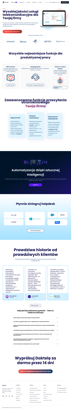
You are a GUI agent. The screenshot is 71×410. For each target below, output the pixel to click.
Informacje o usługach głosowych (35, 85)
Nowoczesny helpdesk (34, 394)
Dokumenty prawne (47, 400)
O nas (44, 388)
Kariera (45, 390)
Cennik (40, 2)
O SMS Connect (10, 85)
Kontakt (45, 398)
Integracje (18, 400)
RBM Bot (18, 398)
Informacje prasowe (47, 394)
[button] (14, 2)
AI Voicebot (18, 390)
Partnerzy (45, 396)
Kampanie (32, 392)
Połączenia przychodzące (35, 390)
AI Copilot (18, 392)
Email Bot (18, 396)
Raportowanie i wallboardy (35, 402)
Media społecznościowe (35, 398)
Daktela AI (35, 185)
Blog (44, 392)
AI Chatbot (18, 388)
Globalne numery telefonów (58, 87)
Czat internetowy (33, 396)
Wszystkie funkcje (33, 388)
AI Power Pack (19, 394)
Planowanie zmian (33, 400)
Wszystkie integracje (35, 230)
